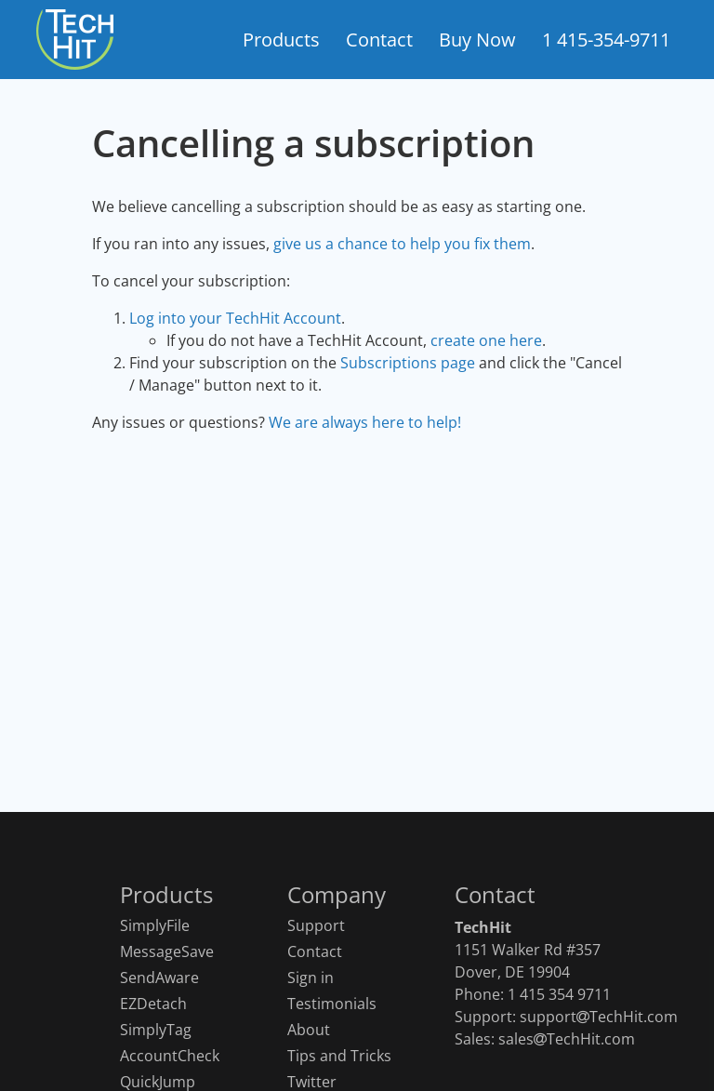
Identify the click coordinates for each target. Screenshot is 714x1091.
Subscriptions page (407, 363)
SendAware (159, 978)
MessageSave (167, 952)
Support (316, 926)
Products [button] (281, 39)
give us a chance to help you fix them (402, 243)
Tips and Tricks (339, 1056)
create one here (486, 340)
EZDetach (153, 1004)
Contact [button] (379, 39)
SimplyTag (156, 1030)
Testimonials (332, 1004)
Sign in (310, 978)
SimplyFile (155, 926)
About (308, 1030)
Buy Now (477, 39)
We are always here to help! (365, 422)
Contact (314, 952)
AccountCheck (169, 1056)
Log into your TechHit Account (235, 318)
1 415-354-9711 (606, 39)
